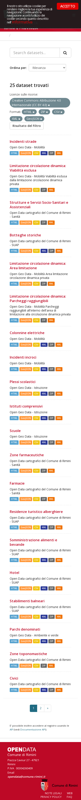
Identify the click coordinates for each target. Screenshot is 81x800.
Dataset (20, 35)
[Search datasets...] (35, 53)
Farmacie (17, 483)
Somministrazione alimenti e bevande (33, 542)
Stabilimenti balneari (27, 601)
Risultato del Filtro (27, 126)
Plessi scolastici (22, 381)
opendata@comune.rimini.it (26, 777)
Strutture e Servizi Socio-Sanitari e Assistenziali (39, 204)
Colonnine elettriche (27, 332)
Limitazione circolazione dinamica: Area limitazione (38, 265)
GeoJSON (26, 153)
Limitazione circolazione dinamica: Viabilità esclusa (38, 168)
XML (59, 153)
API (11, 729)
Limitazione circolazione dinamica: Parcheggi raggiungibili (38, 298)
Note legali (53, 793)
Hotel (14, 572)
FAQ (69, 797)
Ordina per (18, 68)
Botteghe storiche (25, 235)
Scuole (15, 430)
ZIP (51, 153)
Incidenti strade (23, 141)
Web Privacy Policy (57, 795)
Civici (14, 678)
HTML (14, 153)
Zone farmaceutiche (27, 455)
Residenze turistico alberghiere (36, 511)
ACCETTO (67, 6)
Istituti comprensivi (26, 406)
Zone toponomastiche (28, 653)
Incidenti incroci (23, 357)
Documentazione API (33, 729)
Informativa (22, 21)
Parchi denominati (25, 629)
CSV (36, 153)
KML (44, 153)
